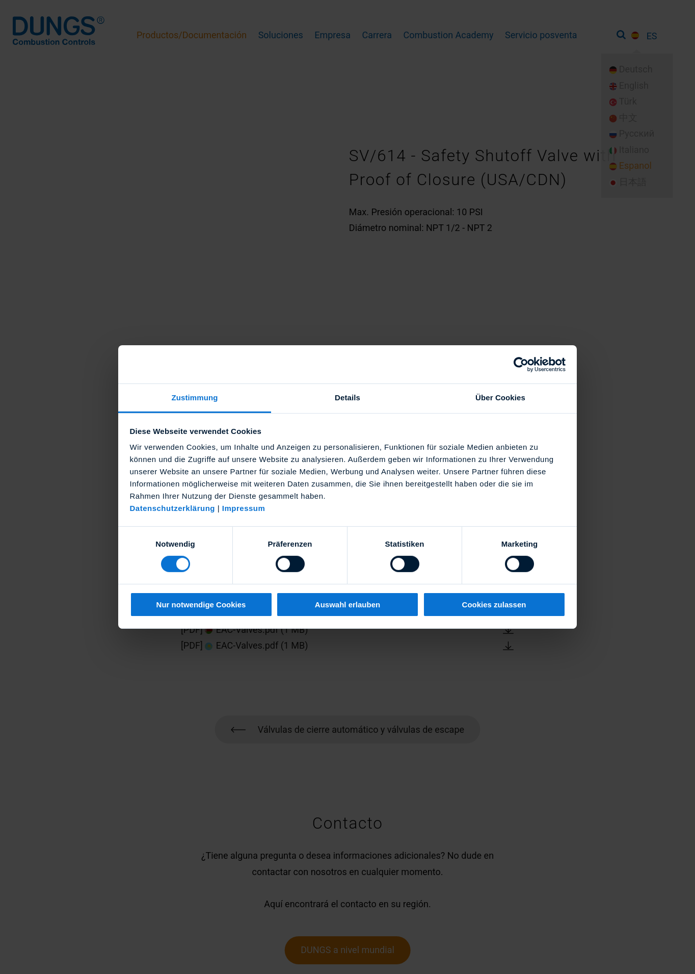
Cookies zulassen (494, 604)
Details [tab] (347, 397)
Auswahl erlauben (347, 604)
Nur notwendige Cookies (201, 604)
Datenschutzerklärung (173, 508)
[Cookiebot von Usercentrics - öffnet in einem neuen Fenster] (521, 364)
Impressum (243, 508)
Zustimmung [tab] (195, 397)
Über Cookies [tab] (500, 397)
